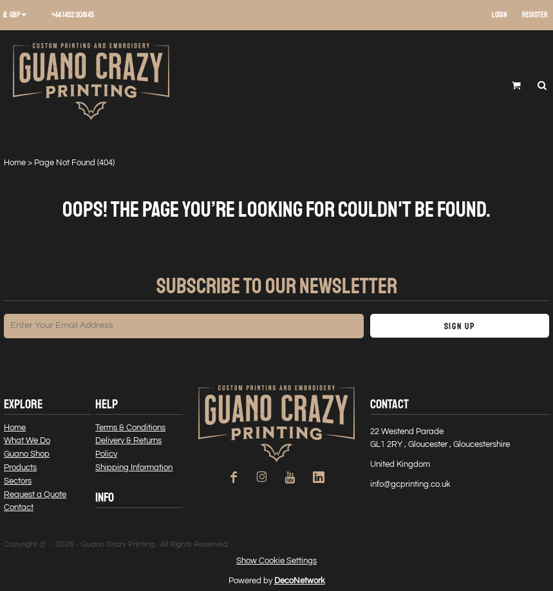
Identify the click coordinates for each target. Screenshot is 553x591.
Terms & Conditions (130, 427)
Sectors (18, 481)
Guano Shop (27, 454)
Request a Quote (35, 494)
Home (15, 162)
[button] (19, 15)
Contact (18, 507)
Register (535, 15)
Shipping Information (134, 467)
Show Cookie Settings (276, 560)
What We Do (27, 440)
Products (20, 467)
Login (499, 15)
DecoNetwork (299, 580)
